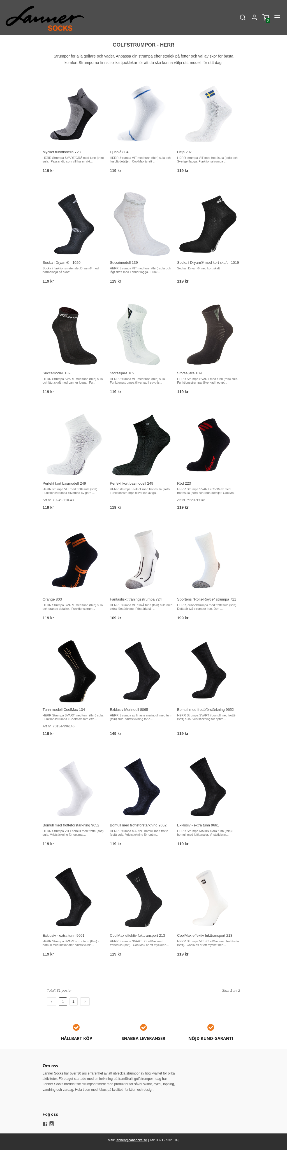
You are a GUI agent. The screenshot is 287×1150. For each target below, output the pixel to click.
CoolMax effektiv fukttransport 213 (137, 935)
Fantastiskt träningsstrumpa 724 (136, 599)
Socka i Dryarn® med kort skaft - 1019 (208, 262)
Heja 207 (184, 152)
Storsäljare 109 (122, 373)
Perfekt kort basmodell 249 (64, 483)
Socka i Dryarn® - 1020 (61, 262)
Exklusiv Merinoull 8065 (129, 709)
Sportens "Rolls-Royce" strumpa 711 (206, 599)
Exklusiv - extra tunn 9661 (198, 825)
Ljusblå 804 (119, 152)
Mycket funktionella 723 (62, 152)
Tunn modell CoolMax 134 (64, 709)
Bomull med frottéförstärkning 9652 (205, 709)
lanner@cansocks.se (131, 1140)
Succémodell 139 (124, 262)
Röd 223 (184, 483)
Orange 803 (52, 599)
